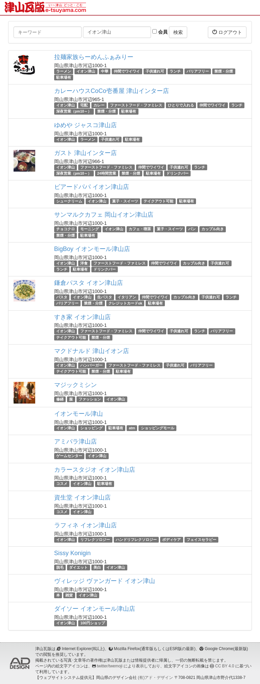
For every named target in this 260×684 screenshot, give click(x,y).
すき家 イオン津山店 (82, 317)
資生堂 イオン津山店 (82, 497)
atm (132, 428)
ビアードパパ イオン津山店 (91, 186)
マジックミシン (75, 385)
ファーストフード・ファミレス (136, 105)
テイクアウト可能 (158, 201)
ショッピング (91, 428)
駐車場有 (63, 77)
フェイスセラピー (201, 540)
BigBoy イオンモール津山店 (92, 249)
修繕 (60, 399)
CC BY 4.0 (224, 666)
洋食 (84, 263)
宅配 (84, 105)
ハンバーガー (91, 365)
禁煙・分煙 (223, 71)
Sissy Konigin (72, 553)
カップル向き (212, 229)
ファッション (90, 399)
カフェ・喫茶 (140, 229)
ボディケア (171, 540)
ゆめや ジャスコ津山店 (85, 125)
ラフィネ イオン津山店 (85, 525)
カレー (99, 105)
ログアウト (227, 32)
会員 (160, 32)
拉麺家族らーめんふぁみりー (93, 57)
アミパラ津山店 (75, 441)
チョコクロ (65, 229)
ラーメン (63, 71)
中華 (104, 71)
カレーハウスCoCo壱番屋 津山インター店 (111, 90)
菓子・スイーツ (125, 201)
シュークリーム (69, 201)
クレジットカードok (125, 303)
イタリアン (126, 297)
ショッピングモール (157, 428)
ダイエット (78, 567)
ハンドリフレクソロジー (136, 540)
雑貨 (69, 595)
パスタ (61, 297)
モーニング (89, 229)
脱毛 (60, 567)
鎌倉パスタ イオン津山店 (88, 282)
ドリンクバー (177, 173)
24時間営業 (106, 173)
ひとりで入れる (181, 105)
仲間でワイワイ (127, 71)
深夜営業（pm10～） (73, 112)
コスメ (61, 484)
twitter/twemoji (109, 666)
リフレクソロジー (95, 540)
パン (192, 229)
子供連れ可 (155, 71)
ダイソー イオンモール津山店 (94, 608)
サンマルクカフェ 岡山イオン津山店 (103, 214)
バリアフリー (198, 71)
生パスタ (104, 297)
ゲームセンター (69, 456)
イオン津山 (86, 71)
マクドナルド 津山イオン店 (91, 351)
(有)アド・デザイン (155, 677)
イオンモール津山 (78, 413)
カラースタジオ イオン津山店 (94, 469)
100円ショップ (92, 623)
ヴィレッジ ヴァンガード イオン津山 (104, 581)
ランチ (175, 71)
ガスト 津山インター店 (85, 153)
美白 (97, 567)
